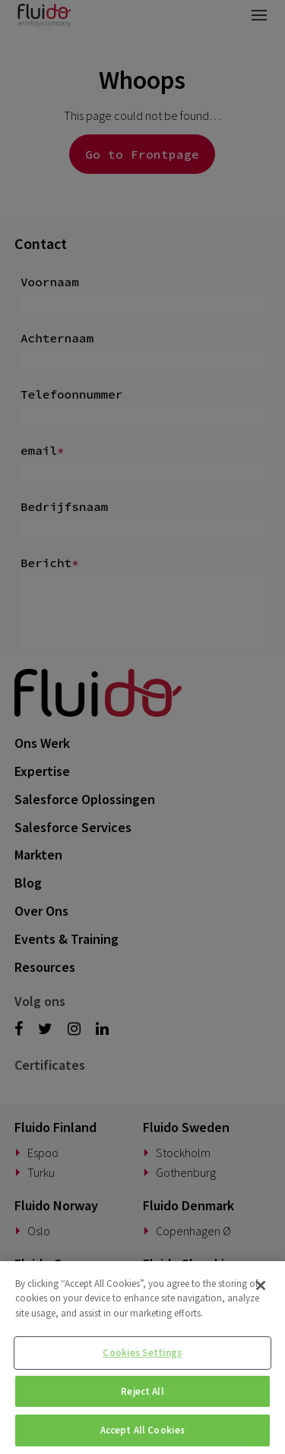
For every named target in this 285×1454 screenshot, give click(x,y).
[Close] (260, 1285)
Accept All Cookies (142, 1430)
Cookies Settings (142, 1352)
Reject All (142, 1391)
